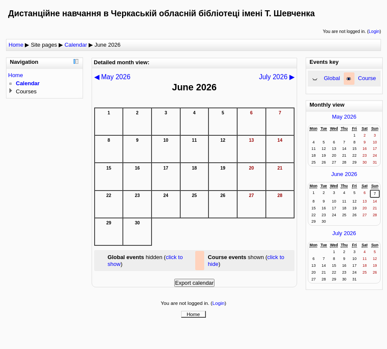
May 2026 (344, 116)
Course (367, 78)
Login (374, 31)
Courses (26, 91)
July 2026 (344, 233)
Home (16, 45)
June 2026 (108, 45)
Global (332, 78)
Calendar (76, 45)
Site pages (44, 45)
